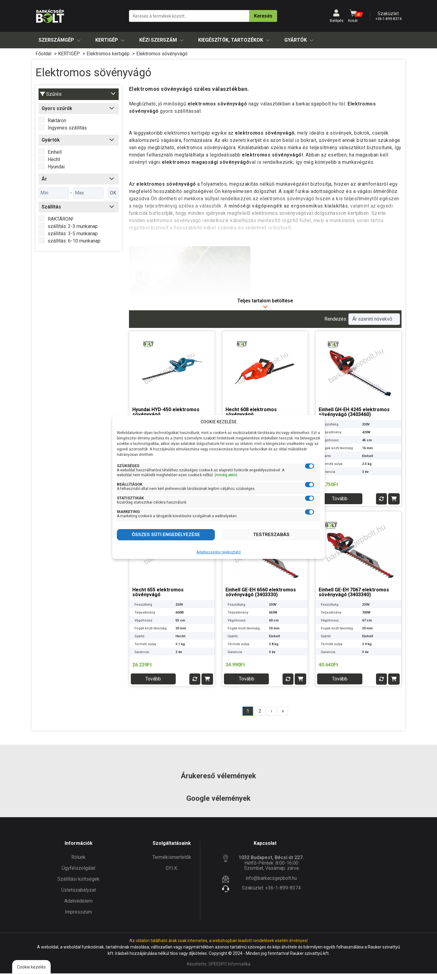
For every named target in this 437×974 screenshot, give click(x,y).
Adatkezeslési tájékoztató (218, 552)
